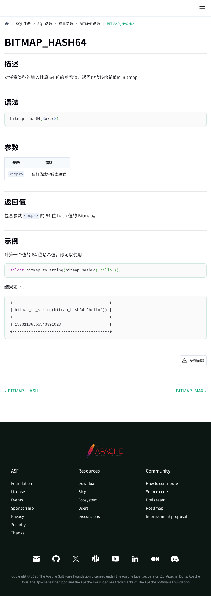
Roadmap (154, 508)
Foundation (21, 483)
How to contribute (162, 483)
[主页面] (6, 23)
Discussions (89, 516)
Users (83, 508)
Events (17, 499)
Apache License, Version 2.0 (143, 576)
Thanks (17, 532)
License (18, 491)
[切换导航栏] (202, 8)
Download (87, 483)
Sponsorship (22, 508)
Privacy (17, 516)
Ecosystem (88, 499)
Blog (82, 491)
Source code (157, 491)
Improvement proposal (166, 516)
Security (18, 524)
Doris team (155, 499)
